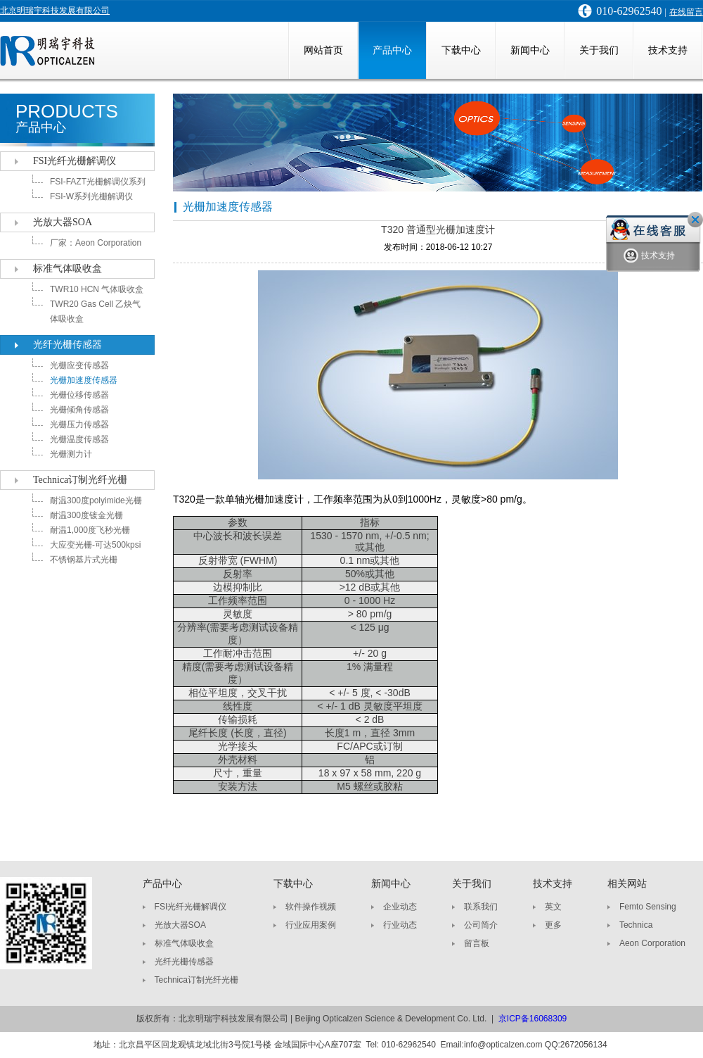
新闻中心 (530, 50)
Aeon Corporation (652, 943)
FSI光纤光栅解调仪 (74, 161)
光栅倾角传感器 (79, 410)
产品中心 (392, 50)
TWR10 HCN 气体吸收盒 (96, 289)
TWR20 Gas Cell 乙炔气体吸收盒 (95, 311)
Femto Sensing (647, 907)
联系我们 (481, 907)
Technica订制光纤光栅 (80, 479)
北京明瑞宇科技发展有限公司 (55, 10)
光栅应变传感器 (79, 365)
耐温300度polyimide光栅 (96, 500)
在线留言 (686, 12)
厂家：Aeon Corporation (95, 243)
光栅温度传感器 (79, 439)
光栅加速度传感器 (83, 380)
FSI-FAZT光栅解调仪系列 (98, 182)
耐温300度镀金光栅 (86, 515)
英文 (553, 907)
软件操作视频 (310, 907)
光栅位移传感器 (79, 395)
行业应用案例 (310, 925)
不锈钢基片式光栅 (83, 560)
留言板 (476, 943)
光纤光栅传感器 (67, 344)
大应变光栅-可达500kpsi (95, 545)
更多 (553, 925)
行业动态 (400, 925)
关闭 (695, 219)
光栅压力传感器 (79, 424)
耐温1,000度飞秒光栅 (90, 530)
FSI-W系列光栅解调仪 (91, 196)
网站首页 (323, 50)
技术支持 (668, 50)
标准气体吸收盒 (67, 268)
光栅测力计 (71, 454)
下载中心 (461, 50)
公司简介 (481, 925)
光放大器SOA (62, 222)
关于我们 (599, 50)
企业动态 (400, 907)
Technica (635, 925)
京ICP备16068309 (532, 1019)
